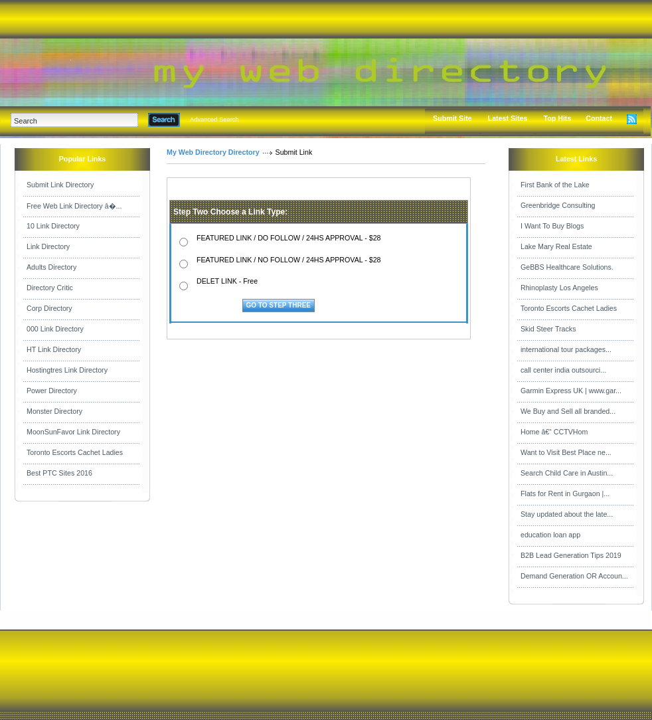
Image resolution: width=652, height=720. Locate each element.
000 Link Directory (55, 329)
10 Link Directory (53, 226)
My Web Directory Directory (213, 152)
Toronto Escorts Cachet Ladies (75, 452)
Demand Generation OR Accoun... (574, 576)
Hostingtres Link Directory (67, 370)
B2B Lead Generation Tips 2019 (571, 555)
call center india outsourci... (563, 370)
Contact (599, 118)
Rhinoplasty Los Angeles (559, 288)
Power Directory (52, 391)
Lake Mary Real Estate (556, 246)
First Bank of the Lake (555, 185)
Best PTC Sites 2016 (59, 473)
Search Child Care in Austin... (567, 473)
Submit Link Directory (60, 185)
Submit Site (452, 118)
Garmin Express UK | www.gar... (571, 391)
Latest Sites (508, 118)
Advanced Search (214, 119)
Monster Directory (54, 411)
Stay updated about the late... (567, 514)
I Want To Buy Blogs (552, 226)
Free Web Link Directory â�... (74, 206)
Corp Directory (49, 308)
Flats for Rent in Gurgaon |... (565, 493)
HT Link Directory (54, 349)
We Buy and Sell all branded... (568, 411)
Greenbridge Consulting (558, 205)
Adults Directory (51, 267)
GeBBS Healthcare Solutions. (567, 267)
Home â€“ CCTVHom (554, 432)
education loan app (550, 535)
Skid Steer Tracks (548, 329)
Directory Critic (50, 288)
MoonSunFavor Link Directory (73, 432)
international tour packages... (566, 349)
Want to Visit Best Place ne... (566, 452)
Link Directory (48, 246)
